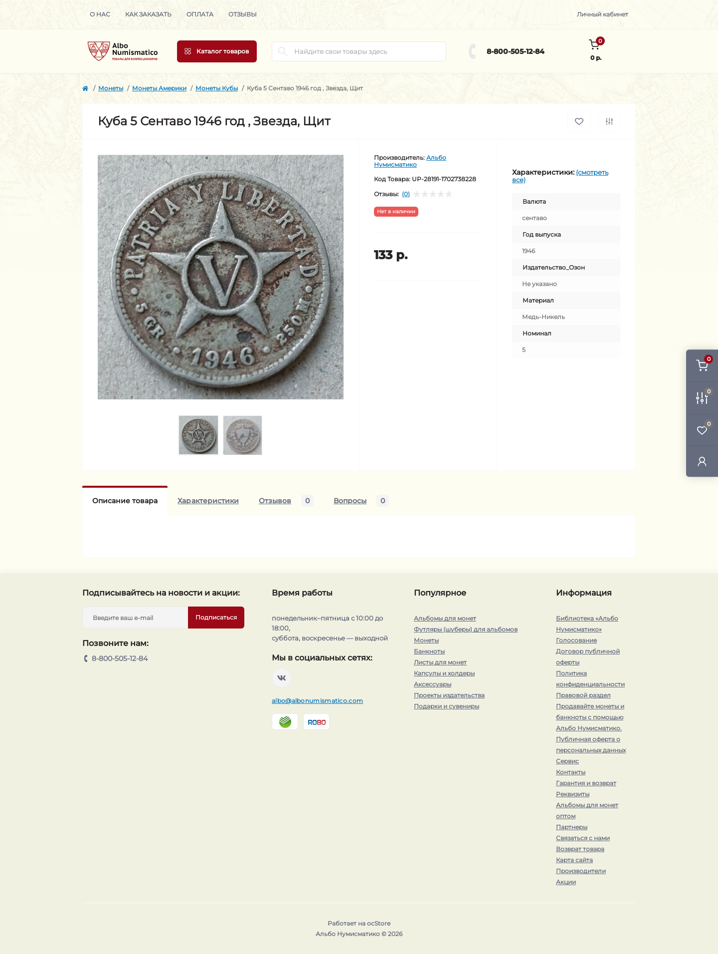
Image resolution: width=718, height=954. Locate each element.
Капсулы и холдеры (444, 673)
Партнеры (571, 827)
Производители (581, 871)
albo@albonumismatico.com (317, 700)
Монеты (110, 88)
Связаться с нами (583, 838)
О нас (100, 14)
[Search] (283, 51)
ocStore (378, 923)
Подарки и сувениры (446, 706)
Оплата (199, 14)
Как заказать (148, 14)
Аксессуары (432, 684)
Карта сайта (574, 860)
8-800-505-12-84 (515, 51)
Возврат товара (580, 849)
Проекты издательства (449, 695)
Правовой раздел (583, 695)
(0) (406, 194)
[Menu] (217, 51)
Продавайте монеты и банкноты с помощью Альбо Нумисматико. (590, 717)
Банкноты (429, 651)
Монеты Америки (159, 88)
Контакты (570, 772)
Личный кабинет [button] (602, 14)
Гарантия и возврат (586, 783)
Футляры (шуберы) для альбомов (466, 629)
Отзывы (242, 14)
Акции (566, 882)
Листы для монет (440, 662)
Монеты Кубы (216, 88)
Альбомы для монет (445, 618)
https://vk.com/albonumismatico (281, 678)
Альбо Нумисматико (410, 161)
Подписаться (216, 617)
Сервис (567, 761)
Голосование (576, 640)
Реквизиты (572, 794)
